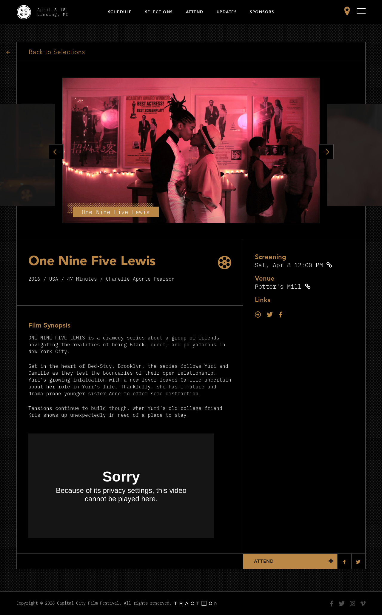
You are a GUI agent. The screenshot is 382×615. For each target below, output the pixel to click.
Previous (56, 151)
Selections (159, 12)
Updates (227, 12)
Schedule (120, 12)
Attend (195, 12)
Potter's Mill (278, 286)
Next (326, 151)
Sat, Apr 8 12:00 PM (289, 265)
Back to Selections (57, 52)
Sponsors (262, 12)
